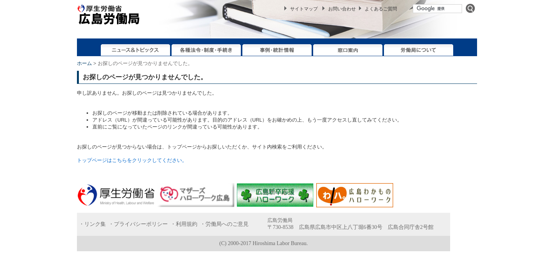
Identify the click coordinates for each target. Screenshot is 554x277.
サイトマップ (304, 9)
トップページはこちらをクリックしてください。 (132, 160)
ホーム (84, 63)
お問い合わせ (342, 9)
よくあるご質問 (381, 9)
